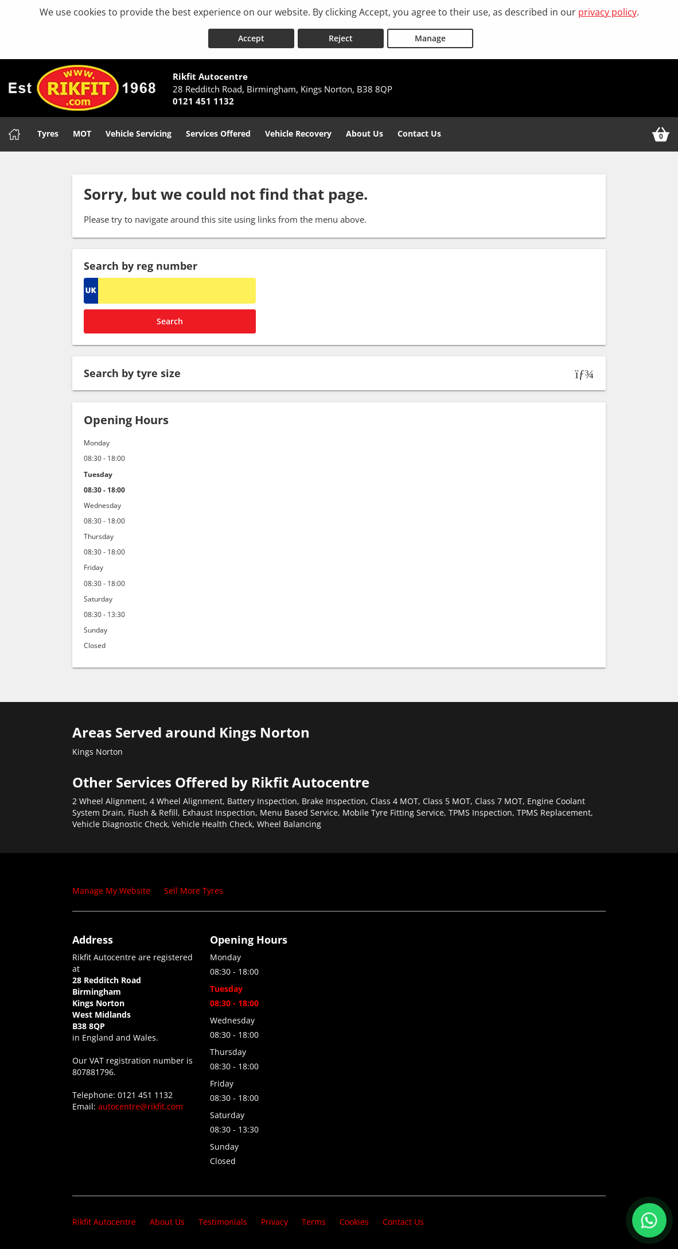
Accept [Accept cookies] (251, 33)
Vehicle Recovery (298, 128)
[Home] (14, 130)
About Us (364, 128)
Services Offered (218, 128)
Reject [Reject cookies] (341, 33)
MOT (82, 128)
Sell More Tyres (193, 885)
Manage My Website (111, 885)
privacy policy (607, 12)
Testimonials (222, 1217)
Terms (314, 1217)
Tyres (48, 128)
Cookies (354, 1217)
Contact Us (419, 128)
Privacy (274, 1217)
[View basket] (660, 130)
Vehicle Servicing (139, 128)
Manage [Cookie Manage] (430, 33)
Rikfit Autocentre (104, 1217)
